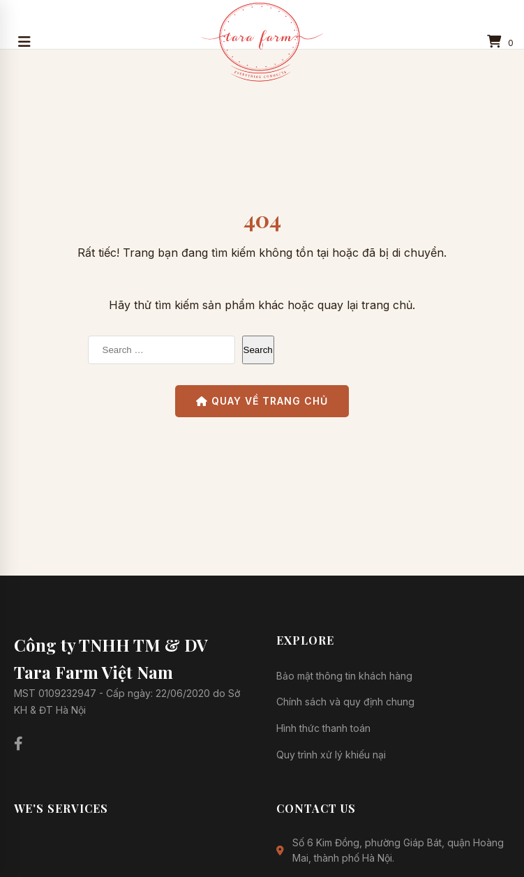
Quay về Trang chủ (262, 401)
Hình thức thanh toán (323, 728)
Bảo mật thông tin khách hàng (344, 676)
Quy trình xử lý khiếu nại (331, 754)
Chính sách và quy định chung (345, 701)
